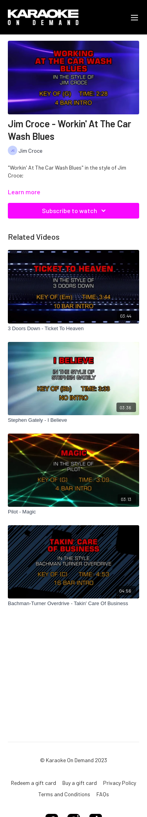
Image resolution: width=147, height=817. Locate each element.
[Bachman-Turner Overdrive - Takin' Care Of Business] (73, 603)
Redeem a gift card (33, 782)
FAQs (102, 794)
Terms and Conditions (64, 794)
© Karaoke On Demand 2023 (73, 760)
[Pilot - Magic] (73, 512)
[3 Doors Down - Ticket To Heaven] (73, 329)
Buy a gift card (79, 782)
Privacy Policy (119, 782)
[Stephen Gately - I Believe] (73, 420)
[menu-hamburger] (134, 17)
